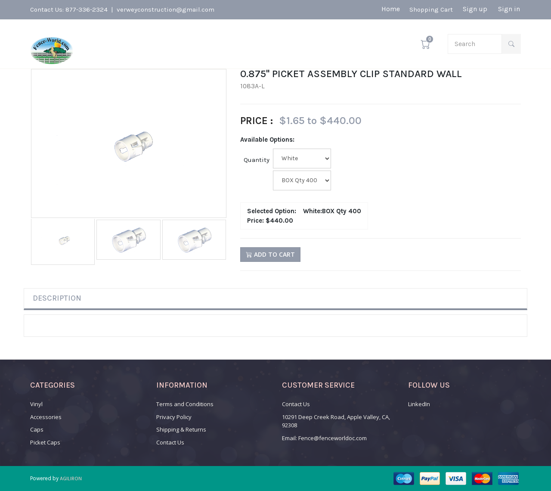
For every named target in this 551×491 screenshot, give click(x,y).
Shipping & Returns (181, 429)
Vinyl (36, 404)
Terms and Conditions (185, 404)
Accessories (46, 417)
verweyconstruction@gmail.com (165, 9)
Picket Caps (45, 442)
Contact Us (170, 442)
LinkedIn (419, 404)
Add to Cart (270, 254)
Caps (36, 429)
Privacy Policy (174, 417)
